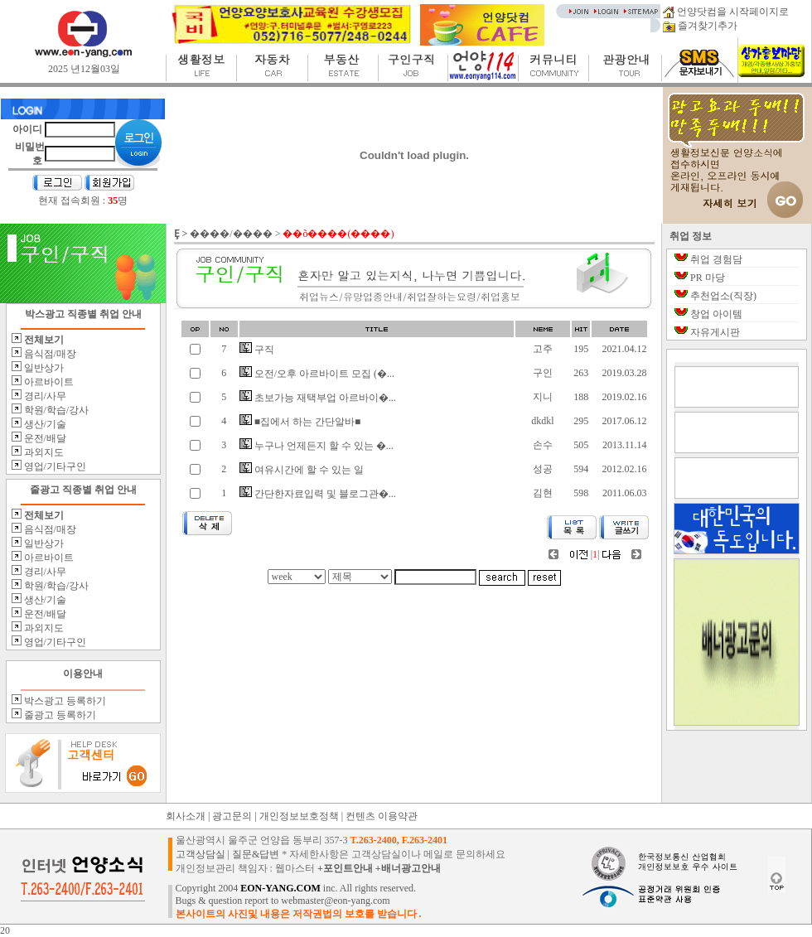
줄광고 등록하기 (59, 715)
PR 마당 (707, 277)
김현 (543, 493)
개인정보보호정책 (299, 816)
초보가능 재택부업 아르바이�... (317, 397)
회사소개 (185, 816)
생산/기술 (44, 424)
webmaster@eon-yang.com (335, 900)
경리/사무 (44, 396)
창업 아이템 (716, 314)
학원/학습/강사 (55, 410)
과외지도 (43, 452)
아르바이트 (48, 382)
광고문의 (232, 816)
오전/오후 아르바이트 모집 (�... (316, 373)
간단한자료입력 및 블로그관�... (317, 494)
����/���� (231, 233)
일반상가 (43, 368)
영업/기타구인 (54, 466)
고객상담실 (200, 854)
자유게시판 (715, 332)
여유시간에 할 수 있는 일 (301, 470)
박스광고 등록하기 (64, 701)
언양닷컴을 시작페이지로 (726, 11)
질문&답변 (255, 854)
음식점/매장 (49, 354)
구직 (256, 349)
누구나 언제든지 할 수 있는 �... (316, 446)
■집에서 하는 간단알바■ (300, 421)
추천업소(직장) (723, 296)
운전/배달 (44, 438)
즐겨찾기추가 (700, 25)
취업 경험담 (716, 259)
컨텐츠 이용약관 (382, 816)
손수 (543, 445)
